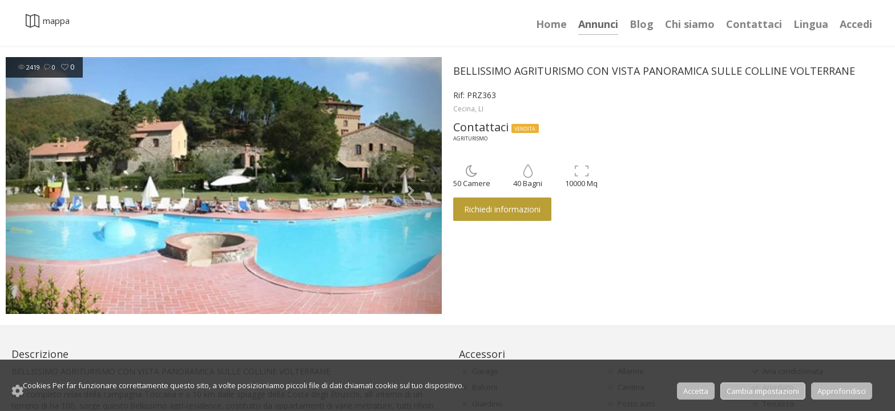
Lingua (810, 24)
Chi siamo (690, 24)
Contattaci (754, 24)
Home (551, 24)
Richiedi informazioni (502, 209)
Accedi (856, 24)
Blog (642, 24)
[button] (38, 185)
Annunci (598, 24)
